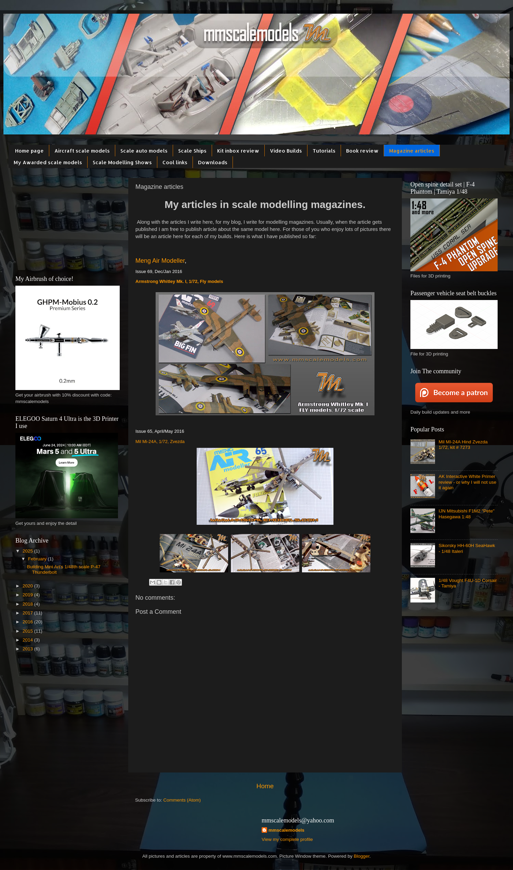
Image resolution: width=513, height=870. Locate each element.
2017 (28, 612)
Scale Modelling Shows (122, 162)
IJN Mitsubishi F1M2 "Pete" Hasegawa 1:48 (466, 513)
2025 (28, 551)
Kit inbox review (238, 150)
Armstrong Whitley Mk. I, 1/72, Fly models (179, 281)
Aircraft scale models (82, 150)
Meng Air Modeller (160, 260)
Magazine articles (411, 150)
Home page (29, 150)
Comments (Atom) (182, 800)
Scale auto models (144, 150)
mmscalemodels (286, 830)
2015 (28, 631)
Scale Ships (192, 150)
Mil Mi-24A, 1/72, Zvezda (160, 441)
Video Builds (286, 150)
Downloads (212, 162)
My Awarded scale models (48, 162)
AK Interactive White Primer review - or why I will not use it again (467, 482)
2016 (28, 621)
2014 (28, 639)
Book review (362, 150)
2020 (28, 585)
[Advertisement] (66, 220)
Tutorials (324, 150)
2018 (28, 604)
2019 (28, 594)
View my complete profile (287, 839)
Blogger (361, 856)
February (38, 558)
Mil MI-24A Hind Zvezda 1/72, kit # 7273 (462, 444)
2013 (28, 648)
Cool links (174, 162)
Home (265, 786)
